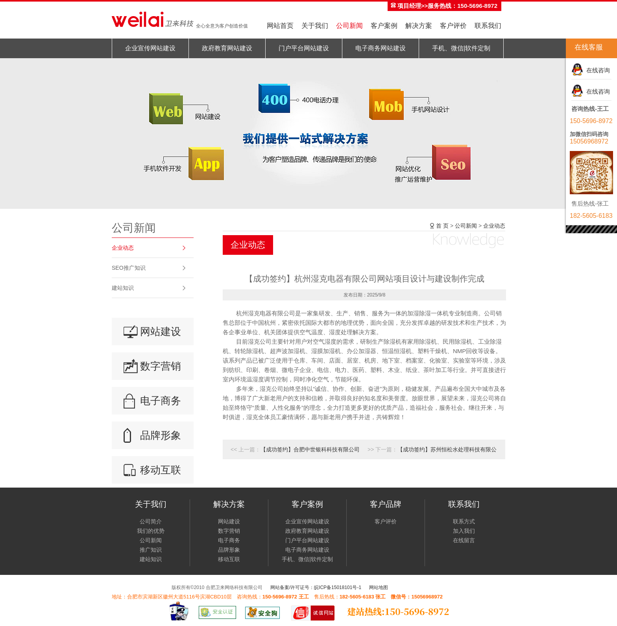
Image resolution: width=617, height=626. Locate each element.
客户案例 (384, 25)
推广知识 (151, 550)
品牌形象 (160, 435)
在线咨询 (596, 70)
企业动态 (123, 248)
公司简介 (151, 521)
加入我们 (464, 531)
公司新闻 (349, 25)
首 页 (442, 226)
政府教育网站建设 (227, 48)
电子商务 (160, 401)
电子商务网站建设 (380, 48)
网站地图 (378, 587)
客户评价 (453, 25)
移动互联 (160, 470)
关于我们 (314, 25)
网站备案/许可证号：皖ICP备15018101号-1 (315, 587)
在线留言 (464, 540)
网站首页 (280, 25)
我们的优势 (150, 531)
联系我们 (488, 25)
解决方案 (418, 25)
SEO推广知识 (129, 268)
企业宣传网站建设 (150, 48)
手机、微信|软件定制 (461, 48)
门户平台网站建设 (304, 48)
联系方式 (464, 521)
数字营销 (160, 366)
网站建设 (160, 331)
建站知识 (123, 288)
